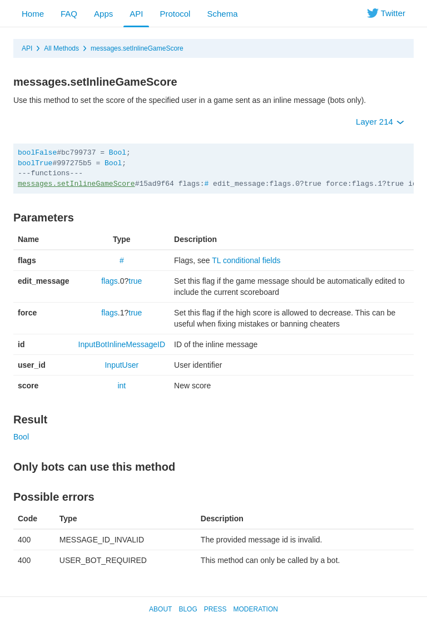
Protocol (175, 13)
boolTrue (35, 163)
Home (33, 13)
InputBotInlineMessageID (121, 344)
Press (215, 609)
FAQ (69, 13)
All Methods (61, 48)
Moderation (255, 609)
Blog (187, 609)
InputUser (121, 365)
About (160, 609)
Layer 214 (380, 121)
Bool (117, 153)
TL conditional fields (246, 260)
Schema (222, 13)
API (136, 13)
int (121, 385)
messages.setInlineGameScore (137, 48)
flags (109, 281)
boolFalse (37, 153)
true (135, 281)
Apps (103, 13)
